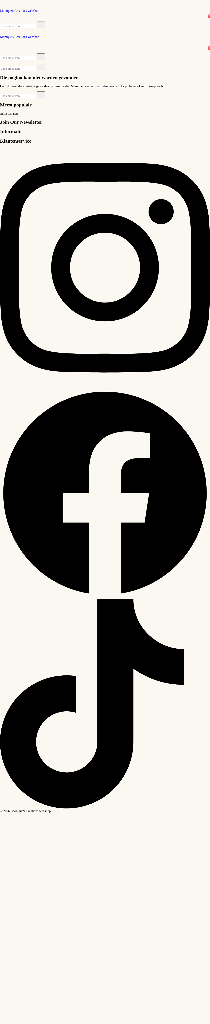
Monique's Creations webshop (19, 10)
